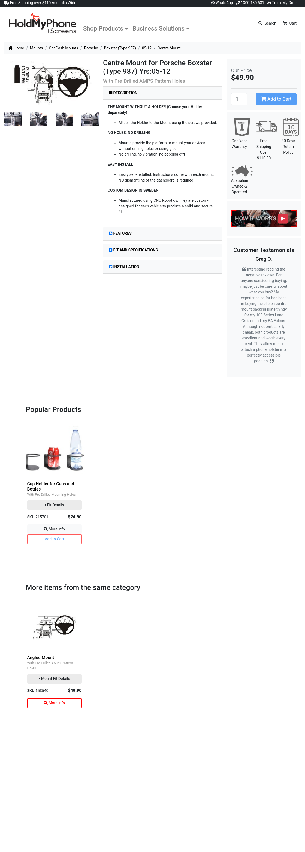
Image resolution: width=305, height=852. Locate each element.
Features (120, 233)
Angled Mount (40, 657)
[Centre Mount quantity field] (239, 99)
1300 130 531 (250, 3)
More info (54, 529)
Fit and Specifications (133, 250)
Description (123, 93)
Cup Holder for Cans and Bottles (50, 486)
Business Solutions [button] (158, 28)
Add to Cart (276, 99)
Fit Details (54, 505)
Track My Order (282, 3)
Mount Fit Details (54, 678)
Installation (124, 267)
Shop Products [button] (103, 28)
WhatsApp (222, 3)
